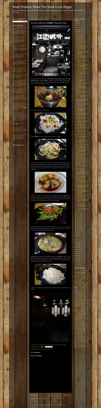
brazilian (84, 280)
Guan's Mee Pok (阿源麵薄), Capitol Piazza (81, 69)
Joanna (14, 95)
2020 (76, 234)
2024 (76, 27)
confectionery (84, 287)
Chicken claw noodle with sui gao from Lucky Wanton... (82, 196)
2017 (76, 241)
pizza (81, 330)
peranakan (83, 328)
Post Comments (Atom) (42, 398)
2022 (76, 31)
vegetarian (76, 345)
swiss (76, 339)
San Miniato (85, 334)
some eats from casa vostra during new (20, 103)
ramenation (77, 333)
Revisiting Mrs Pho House (82, 159)
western (83, 347)
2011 (76, 253)
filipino (82, 294)
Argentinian (79, 276)
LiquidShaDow (16, 37)
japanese (77, 310)
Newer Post (34, 395)
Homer (75, 303)
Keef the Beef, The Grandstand (80, 80)
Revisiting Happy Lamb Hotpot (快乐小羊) (81, 147)
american (86, 274)
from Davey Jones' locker (47, 349)
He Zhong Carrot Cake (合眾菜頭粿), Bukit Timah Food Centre (82, 186)
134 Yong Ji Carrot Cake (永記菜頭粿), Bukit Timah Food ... (81, 141)
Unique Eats (81, 343)
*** (79, 270)
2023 (76, 29)
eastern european (85, 291)
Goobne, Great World (81, 178)
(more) (14, 34)
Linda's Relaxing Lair (17, 102)
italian (82, 308)
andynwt (55, 404)
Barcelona (76, 279)
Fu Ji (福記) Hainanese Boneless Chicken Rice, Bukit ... (82, 88)
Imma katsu (78, 39)
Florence (80, 296)
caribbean (80, 283)
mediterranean (77, 319)
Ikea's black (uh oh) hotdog (82, 144)
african (76, 274)
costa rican (79, 289)
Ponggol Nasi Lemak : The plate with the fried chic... (82, 48)
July (78, 219)
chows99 (14, 112)
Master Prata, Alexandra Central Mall (81, 42)
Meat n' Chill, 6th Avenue (81, 157)
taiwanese (78, 340)
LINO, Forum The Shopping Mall (80, 169)
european (76, 294)
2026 (76, 23)
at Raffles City (41, 82)
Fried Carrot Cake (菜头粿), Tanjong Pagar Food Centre (82, 173)
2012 (76, 251)
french (86, 296)
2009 (76, 257)
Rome (75, 334)
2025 (76, 25)
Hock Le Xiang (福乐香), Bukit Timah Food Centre (82, 105)
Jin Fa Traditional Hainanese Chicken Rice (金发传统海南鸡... (82, 205)
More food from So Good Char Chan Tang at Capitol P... (81, 73)
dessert (86, 289)
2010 (76, 255)
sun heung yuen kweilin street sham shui (19, 135)
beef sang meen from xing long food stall (20, 54)
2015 (76, 245)
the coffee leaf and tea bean (81, 341)
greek (86, 302)
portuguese (77, 331)
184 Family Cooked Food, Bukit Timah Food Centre (82, 151)
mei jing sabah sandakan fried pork (20, 75)
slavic (79, 336)
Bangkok (84, 277)
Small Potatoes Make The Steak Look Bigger (42, 7)
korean (80, 311)
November (79, 37)
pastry (75, 328)
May (78, 224)
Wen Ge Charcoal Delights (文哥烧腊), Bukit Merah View (82, 109)
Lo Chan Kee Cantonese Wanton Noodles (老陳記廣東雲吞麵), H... (82, 65)
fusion (75, 302)
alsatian (80, 274)
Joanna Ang (15, 28)
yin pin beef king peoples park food (19, 89)
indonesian (86, 305)
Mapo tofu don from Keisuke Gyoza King (81, 125)
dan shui (22, 123)
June (78, 222)
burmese (75, 283)
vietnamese (76, 347)
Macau (87, 316)
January (78, 232)
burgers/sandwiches (79, 282)
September (79, 215)
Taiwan (86, 339)
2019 (76, 237)
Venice (85, 345)
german (80, 302)
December (79, 35)
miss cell (78, 324)
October (78, 213)
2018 (76, 239)
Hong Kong (85, 303)
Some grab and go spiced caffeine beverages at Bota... (81, 57)
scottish (75, 336)
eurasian (84, 293)
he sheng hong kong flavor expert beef (19, 68)
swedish (86, 337)
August (78, 217)
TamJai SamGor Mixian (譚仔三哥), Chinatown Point (82, 114)
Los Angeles (82, 316)
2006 (76, 263)
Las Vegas (82, 313)
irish (86, 306)
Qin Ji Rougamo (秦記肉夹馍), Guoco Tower (81, 121)
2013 (76, 249)
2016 (76, 243)
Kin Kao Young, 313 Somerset (80, 77)
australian (86, 276)
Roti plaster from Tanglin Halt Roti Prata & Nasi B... (81, 92)
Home (51, 395)
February (79, 230)
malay (76, 317)
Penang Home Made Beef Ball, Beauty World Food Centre (82, 210)
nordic (76, 325)
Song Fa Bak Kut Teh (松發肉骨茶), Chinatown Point (82, 100)
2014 (76, 247)
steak (80, 337)
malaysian (84, 317)
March (78, 228)
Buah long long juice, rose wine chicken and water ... (82, 182)
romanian (85, 333)
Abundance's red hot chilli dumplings (39, 195)
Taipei (81, 339)
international (79, 306)
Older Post (67, 395)
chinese (39, 349)
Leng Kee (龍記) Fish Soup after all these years (82, 96)
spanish (83, 336)
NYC (80, 325)
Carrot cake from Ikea (81, 176)
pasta (83, 327)
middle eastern (85, 322)
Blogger (64, 404)
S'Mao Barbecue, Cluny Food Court (81, 155)
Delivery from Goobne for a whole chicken (82, 137)
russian (79, 334)
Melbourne (76, 320)
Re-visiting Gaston (80, 44)
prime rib (84, 331)
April (78, 226)
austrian (77, 277)
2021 (76, 33)
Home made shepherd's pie (82, 134)
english (77, 293)
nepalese (86, 323)
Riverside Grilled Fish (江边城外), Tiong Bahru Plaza (82, 200)
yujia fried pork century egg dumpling (19, 113)
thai (83, 340)
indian (78, 305)
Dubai (79, 291)
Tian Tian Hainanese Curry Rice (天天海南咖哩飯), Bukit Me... (82, 191)
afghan (87, 272)
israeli (75, 308)
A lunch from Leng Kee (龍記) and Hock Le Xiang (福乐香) (82, 52)
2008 (76, 259)
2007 (76, 261)
